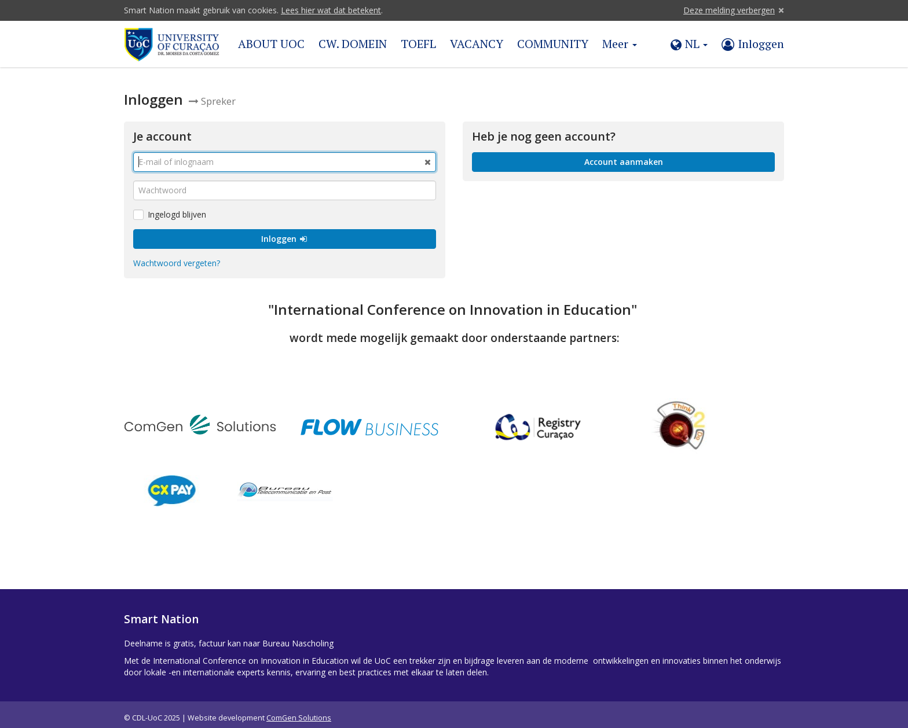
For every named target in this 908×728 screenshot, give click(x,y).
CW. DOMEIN (352, 44)
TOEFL (418, 44)
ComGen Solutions (298, 711)
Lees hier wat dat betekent (331, 10)
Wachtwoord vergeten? (176, 256)
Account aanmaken (623, 154)
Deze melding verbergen (729, 10)
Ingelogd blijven (169, 207)
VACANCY (476, 44)
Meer (619, 44)
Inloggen (284, 231)
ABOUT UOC (271, 44)
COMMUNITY (552, 44)
